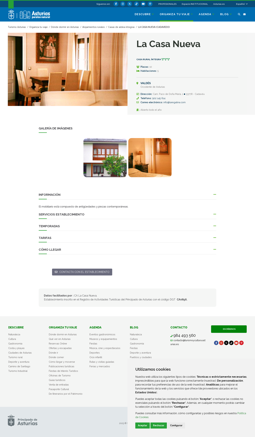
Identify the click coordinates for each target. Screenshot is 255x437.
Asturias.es (219, 4)
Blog (134, 327)
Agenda (95, 327)
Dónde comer (56, 357)
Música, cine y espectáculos (104, 348)
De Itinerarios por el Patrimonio (65, 393)
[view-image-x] (105, 157)
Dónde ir (53, 352)
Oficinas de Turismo (60, 375)
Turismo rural (15, 357)
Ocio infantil (95, 357)
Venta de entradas (59, 384)
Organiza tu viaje (63, 327)
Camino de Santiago (19, 366)
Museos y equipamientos (103, 339)
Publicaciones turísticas (61, 366)
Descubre (16, 327)
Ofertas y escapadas (60, 348)
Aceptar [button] (142, 425)
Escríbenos (229, 329)
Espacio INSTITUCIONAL (195, 4)
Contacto (178, 327)
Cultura (12, 339)
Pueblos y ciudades (141, 357)
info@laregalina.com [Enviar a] (174, 102)
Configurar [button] (176, 425)
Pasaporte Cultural (59, 389)
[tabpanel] (105, 159)
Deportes (94, 352)
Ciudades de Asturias (20, 352)
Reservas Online (58, 343)
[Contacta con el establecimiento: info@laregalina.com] (82, 272)
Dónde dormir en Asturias (63, 334)
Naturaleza (14, 334)
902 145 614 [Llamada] (158, 98)
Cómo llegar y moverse (62, 361)
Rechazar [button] (158, 425)
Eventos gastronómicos (102, 334)
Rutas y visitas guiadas (101, 361)
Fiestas (93, 343)
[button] (241, 4)
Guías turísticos (57, 380)
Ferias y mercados (99, 366)
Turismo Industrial (17, 371)
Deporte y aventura (18, 361)
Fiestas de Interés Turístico (63, 371)
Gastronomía (15, 343)
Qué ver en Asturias (60, 339)
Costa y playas (16, 348)
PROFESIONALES (167, 4)
